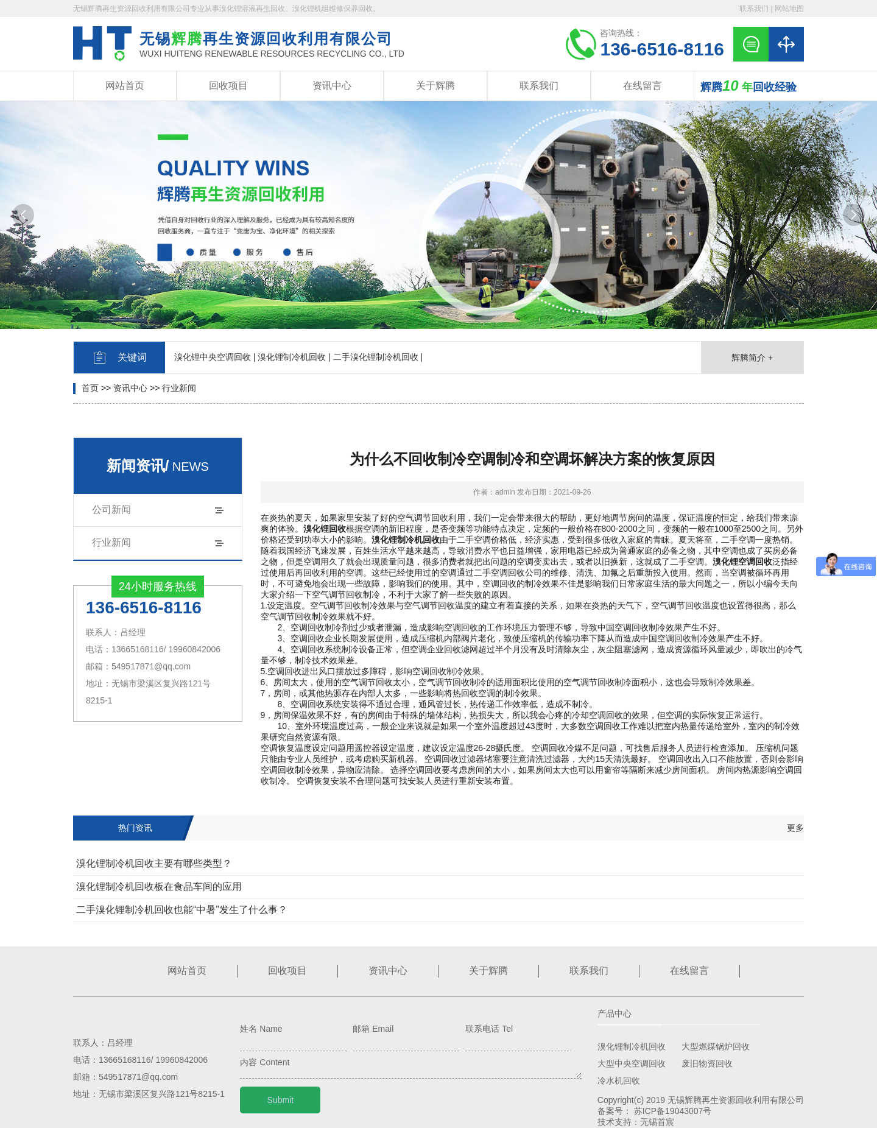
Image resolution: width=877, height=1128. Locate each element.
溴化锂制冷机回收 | (294, 357)
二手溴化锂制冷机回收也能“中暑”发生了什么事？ (181, 909)
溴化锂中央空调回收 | (215, 357)
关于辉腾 (435, 85)
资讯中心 (331, 85)
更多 (795, 828)
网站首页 (124, 85)
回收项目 (228, 85)
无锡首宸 (657, 1122)
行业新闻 (179, 388)
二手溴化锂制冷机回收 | (378, 357)
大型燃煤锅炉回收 (716, 1046)
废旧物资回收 (707, 1063)
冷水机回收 (618, 1080)
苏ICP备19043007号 (673, 1111)
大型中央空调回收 (631, 1063)
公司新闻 (111, 509)
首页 (90, 388)
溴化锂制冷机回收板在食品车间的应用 (159, 886)
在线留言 (642, 85)
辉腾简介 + (752, 357)
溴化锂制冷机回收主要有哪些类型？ (154, 863)
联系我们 (754, 8)
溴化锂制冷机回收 (631, 1046)
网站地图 (789, 8)
